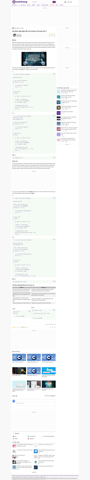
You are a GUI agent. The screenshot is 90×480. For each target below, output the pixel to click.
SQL (15, 433)
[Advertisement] (45, 17)
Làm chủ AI (23, 4)
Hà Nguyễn (19, 35)
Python (15, 435)
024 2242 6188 (21, 476)
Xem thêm (34, 469)
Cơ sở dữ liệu (31, 433)
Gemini (38, 4)
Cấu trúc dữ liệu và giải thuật (49, 433)
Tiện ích (61, 4)
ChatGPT (33, 4)
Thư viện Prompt (44, 4)
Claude (28, 4)
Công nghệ (52, 4)
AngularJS (31, 435)
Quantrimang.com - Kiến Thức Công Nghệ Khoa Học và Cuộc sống (19, 2)
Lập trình (22, 28)
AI (18, 4)
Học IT (57, 4)
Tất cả (15, 4)
